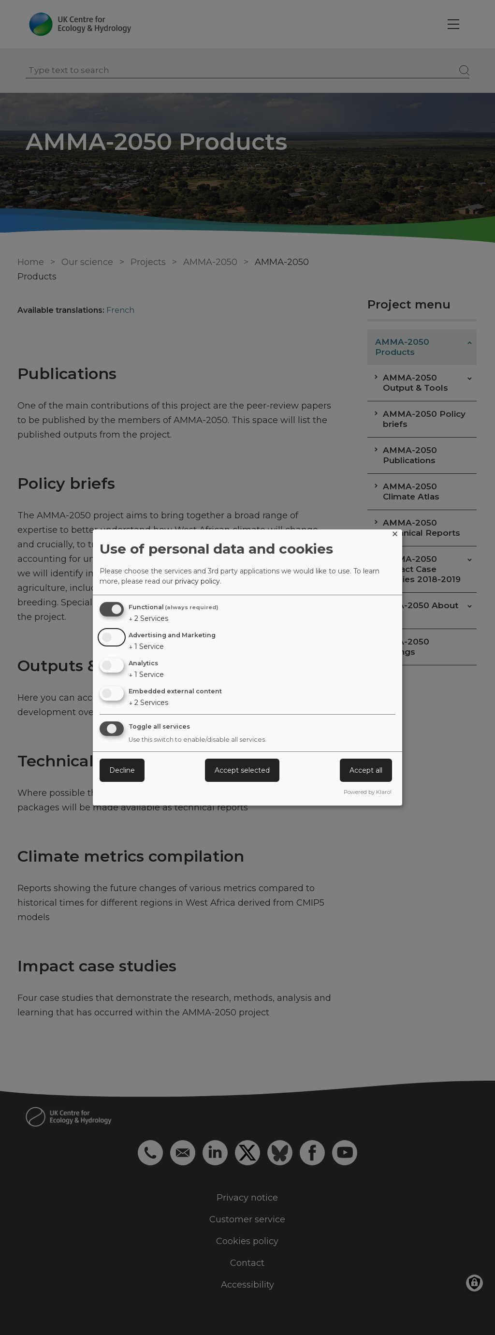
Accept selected (242, 770)
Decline (122, 770)
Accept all (365, 770)
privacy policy (197, 581)
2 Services (148, 618)
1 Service (146, 646)
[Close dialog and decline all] (395, 535)
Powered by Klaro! (368, 792)
